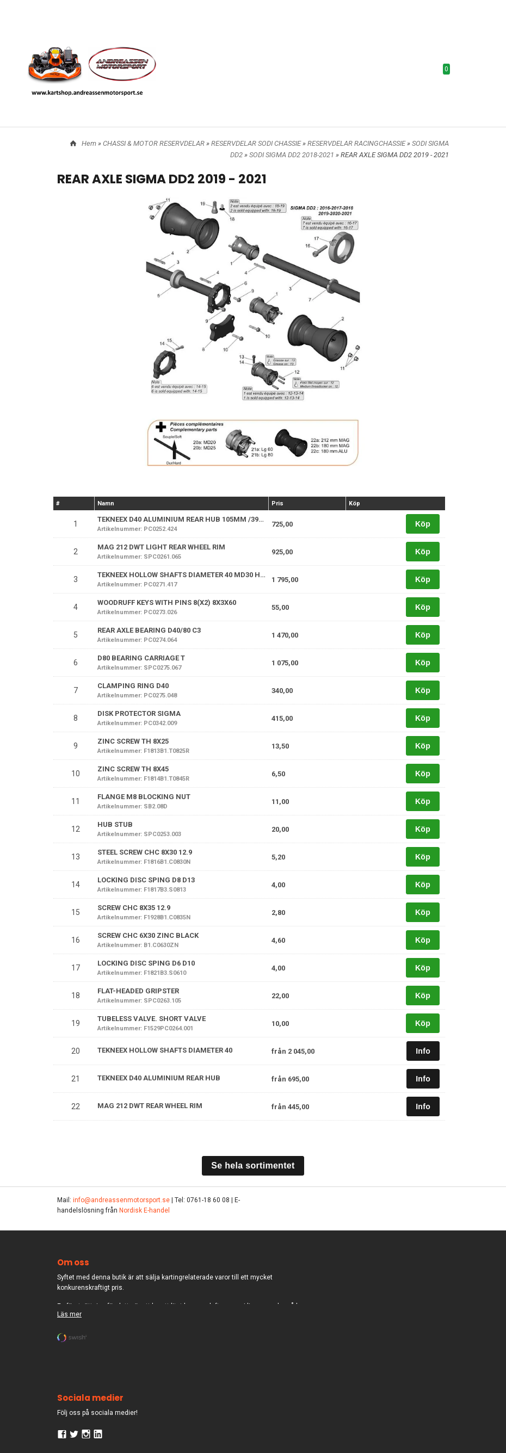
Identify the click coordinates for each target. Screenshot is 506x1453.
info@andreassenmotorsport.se (121, 1200)
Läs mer (69, 1314)
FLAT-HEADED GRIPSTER (138, 991)
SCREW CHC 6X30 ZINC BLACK (148, 935)
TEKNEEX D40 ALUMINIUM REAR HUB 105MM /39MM (184, 519)
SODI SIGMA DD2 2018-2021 (292, 155)
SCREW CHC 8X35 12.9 (133, 908)
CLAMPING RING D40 (133, 686)
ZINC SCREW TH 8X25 (133, 741)
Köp (422, 524)
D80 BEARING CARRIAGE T (141, 658)
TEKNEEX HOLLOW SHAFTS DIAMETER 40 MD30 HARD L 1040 (197, 575)
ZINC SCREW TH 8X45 (133, 769)
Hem (89, 143)
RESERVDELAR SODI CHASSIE (257, 143)
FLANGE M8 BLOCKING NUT (143, 797)
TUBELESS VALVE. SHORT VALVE (151, 1019)
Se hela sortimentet (252, 1165)
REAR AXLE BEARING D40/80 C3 (149, 630)
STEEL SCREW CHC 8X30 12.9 (144, 852)
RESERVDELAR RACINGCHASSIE (357, 143)
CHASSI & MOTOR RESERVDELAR (154, 143)
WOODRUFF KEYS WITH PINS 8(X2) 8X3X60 (166, 602)
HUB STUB (115, 824)
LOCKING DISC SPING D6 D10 (146, 963)
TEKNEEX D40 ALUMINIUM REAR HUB (158, 1078)
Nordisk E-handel (144, 1210)
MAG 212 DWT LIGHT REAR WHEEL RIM (161, 547)
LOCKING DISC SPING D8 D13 (146, 880)
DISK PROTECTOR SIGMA (139, 713)
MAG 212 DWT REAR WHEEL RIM (149, 1106)
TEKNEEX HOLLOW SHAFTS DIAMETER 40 (164, 1050)
